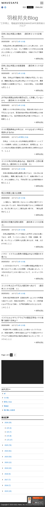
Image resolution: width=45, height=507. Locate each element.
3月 (9, 432)
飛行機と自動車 (9, 410)
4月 (9, 428)
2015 (8, 491)
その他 (22, 41)
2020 (8, 462)
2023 (8, 457)
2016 (8, 485)
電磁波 (6, 406)
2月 (9, 436)
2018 (8, 474)
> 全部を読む (39, 59)
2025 (8, 445)
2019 (8, 468)
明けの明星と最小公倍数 (11, 193)
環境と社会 (24, 137)
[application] (22, 372)
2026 (8, 422)
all (19, 41)
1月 (9, 440)
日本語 (30, 7)
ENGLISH (39, 7)
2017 (8, 480)
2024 (8, 451)
